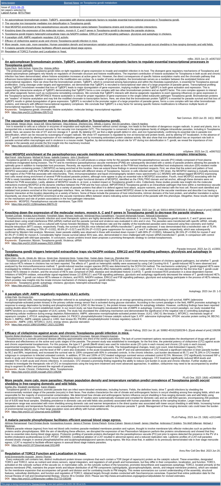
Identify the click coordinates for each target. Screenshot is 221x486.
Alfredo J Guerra (102, 124)
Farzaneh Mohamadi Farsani (130, 215)
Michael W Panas (41, 157)
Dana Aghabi (11, 124)
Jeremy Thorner (43, 456)
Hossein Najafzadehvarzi (46, 336)
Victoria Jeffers (51, 68)
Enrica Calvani (115, 423)
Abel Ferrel (10, 157)
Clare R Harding (140, 124)
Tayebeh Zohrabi (13, 215)
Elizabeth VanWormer (29, 387)
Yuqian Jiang (96, 258)
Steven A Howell (132, 423)
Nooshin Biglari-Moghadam (18, 336)
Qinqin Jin (31, 258)
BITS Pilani (24, 13)
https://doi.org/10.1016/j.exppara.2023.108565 (37, 243)
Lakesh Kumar (9, 13)
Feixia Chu (37, 68)
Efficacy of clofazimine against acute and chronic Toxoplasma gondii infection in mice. (51, 41)
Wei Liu (41, 258)
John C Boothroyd (79, 157)
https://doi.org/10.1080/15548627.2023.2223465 (38, 324)
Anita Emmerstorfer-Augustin (19, 456)
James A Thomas (82, 423)
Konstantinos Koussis (61, 423)
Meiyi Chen (10, 258)
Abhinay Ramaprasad (16, 423)
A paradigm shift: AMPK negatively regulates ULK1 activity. (37, 37)
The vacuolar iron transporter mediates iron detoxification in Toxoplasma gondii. (48, 23)
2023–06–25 (17, 7)
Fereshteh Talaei (55, 215)
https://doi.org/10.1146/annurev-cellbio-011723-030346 (41, 478)
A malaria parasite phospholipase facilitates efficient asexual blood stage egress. (48, 48)
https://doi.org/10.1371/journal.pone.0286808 (36, 411)
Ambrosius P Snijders (171, 423)
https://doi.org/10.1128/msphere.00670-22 (34, 204)
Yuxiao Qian (82, 258)
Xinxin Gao (52, 258)
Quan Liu (109, 258)
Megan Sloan (26, 124)
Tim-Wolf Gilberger (192, 423)
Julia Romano (24, 157)
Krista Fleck (11, 68)
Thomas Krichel (38, 484)
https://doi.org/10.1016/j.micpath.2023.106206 (37, 372)
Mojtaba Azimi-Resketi (34, 215)
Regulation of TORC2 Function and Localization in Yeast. (36, 51)
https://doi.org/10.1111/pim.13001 (30, 285)
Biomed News (71, 3)
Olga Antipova (70, 124)
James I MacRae (150, 423)
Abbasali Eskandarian (157, 215)
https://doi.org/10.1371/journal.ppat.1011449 (36, 445)
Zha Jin (21, 258)
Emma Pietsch (99, 423)
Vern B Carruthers (121, 124)
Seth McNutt (24, 68)
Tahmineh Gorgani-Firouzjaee (75, 336)
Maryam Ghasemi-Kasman (104, 336)
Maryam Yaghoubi (74, 215)
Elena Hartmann (53, 124)
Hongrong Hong (67, 258)
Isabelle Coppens (60, 157)
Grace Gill (39, 124)
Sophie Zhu (10, 387)
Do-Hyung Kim (25, 297)
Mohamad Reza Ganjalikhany (99, 215)
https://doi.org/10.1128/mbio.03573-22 (32, 112)
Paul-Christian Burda (38, 423)
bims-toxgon (8, 3)
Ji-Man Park (11, 297)
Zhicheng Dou (86, 124)
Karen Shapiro (48, 387)
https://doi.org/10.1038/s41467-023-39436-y (35, 146)
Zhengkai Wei (122, 258)
